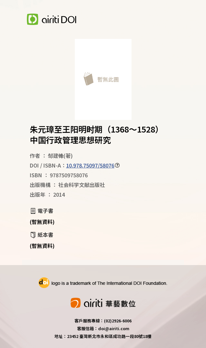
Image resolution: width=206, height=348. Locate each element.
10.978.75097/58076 (90, 165)
